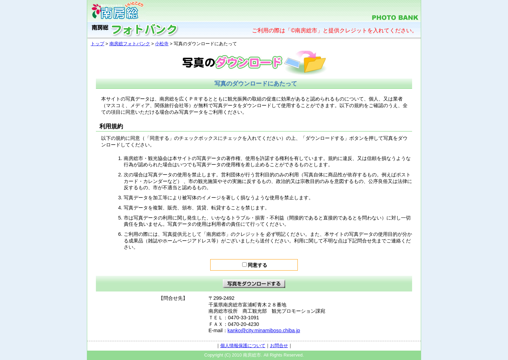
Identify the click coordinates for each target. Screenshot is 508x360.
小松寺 (162, 43)
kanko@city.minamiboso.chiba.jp (264, 330)
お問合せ (279, 345)
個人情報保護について (242, 345)
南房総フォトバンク (129, 43)
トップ (97, 43)
